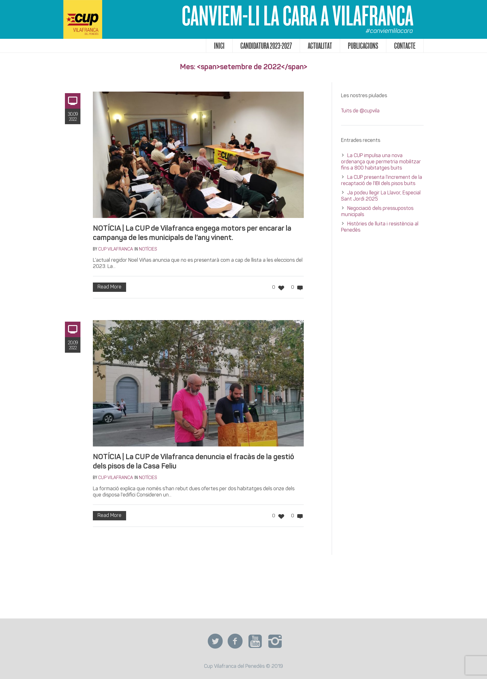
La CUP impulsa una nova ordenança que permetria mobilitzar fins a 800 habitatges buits (381, 162)
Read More (109, 287)
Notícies (148, 249)
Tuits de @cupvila (360, 111)
